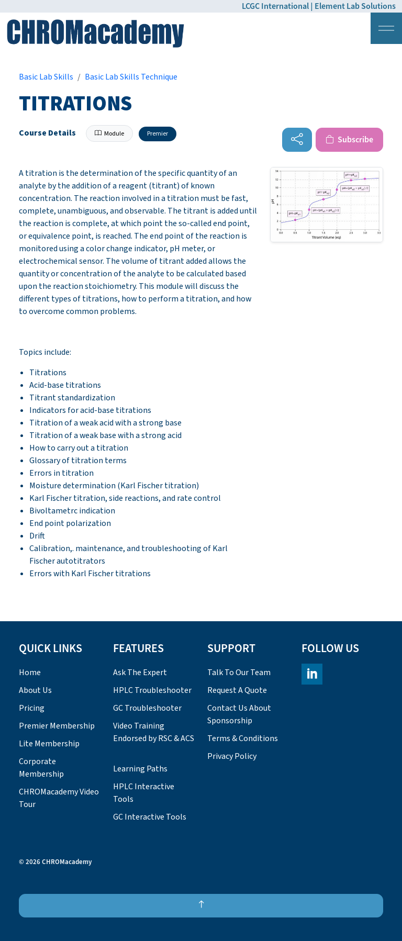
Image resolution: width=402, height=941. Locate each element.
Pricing (31, 708)
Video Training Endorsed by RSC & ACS (153, 732)
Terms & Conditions (242, 738)
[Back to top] (201, 905)
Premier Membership (57, 726)
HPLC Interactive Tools (143, 793)
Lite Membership (49, 743)
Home (30, 672)
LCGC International (275, 6)
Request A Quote (237, 690)
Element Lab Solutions (355, 6)
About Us (35, 690)
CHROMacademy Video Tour (59, 798)
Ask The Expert (140, 672)
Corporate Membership (41, 768)
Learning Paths (140, 769)
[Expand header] (386, 28)
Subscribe (349, 139)
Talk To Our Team (239, 672)
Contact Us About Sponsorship (239, 714)
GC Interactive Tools (149, 817)
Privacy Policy (231, 756)
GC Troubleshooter (147, 708)
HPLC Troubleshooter (152, 690)
